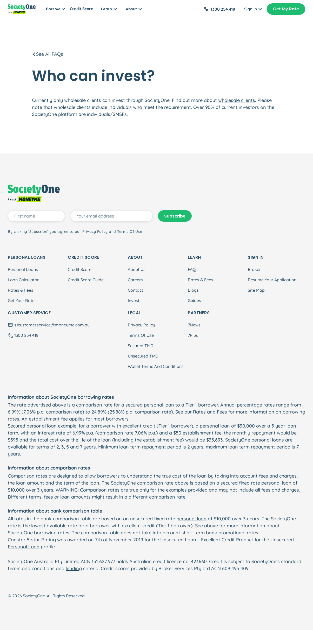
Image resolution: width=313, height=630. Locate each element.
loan (124, 447)
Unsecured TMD (143, 356)
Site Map (256, 290)
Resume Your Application (272, 279)
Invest (133, 300)
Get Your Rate (21, 300)
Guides (194, 300)
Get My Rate (286, 9)
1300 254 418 (223, 9)
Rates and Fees (210, 412)
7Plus (193, 335)
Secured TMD (140, 345)
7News (194, 324)
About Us (136, 269)
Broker (254, 269)
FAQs (193, 269)
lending (74, 568)
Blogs (193, 290)
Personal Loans (23, 269)
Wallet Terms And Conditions (156, 366)
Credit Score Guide (86, 279)
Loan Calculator (23, 279)
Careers (135, 279)
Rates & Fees (20, 290)
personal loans (267, 440)
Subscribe (174, 216)
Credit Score (81, 8)
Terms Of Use (141, 335)
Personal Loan (23, 547)
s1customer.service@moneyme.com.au (52, 324)
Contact (135, 290)
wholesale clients (236, 100)
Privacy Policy (141, 324)
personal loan (159, 405)
